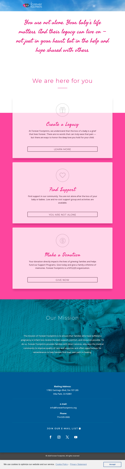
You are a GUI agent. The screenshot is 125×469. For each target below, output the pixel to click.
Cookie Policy (61, 464)
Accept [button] (112, 464)
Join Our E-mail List (62, 428)
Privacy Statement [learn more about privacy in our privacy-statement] (78, 464)
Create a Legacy (62, 124)
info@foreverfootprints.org (63, 407)
